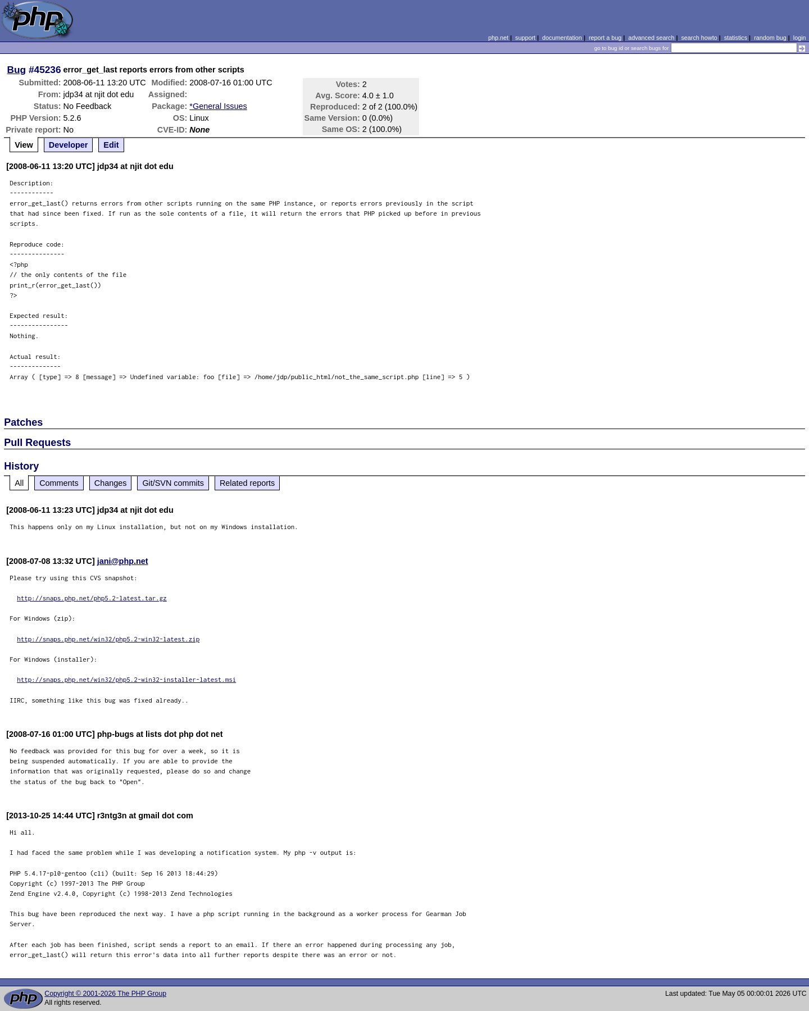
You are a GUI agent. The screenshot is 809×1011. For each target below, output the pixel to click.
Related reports (247, 483)
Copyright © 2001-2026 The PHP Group (105, 994)
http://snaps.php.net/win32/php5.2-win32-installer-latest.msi (126, 679)
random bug (770, 37)
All (19, 483)
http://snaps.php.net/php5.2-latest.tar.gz (92, 598)
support (525, 37)
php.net (498, 37)
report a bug (605, 37)
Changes (110, 483)
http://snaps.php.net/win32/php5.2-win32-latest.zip (108, 639)
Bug (16, 69)
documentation (562, 37)
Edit (111, 144)
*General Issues (218, 106)
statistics (735, 37)
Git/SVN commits (173, 483)
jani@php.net (122, 561)
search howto (699, 37)
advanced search (651, 37)
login (799, 37)
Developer (68, 144)
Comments (59, 483)
